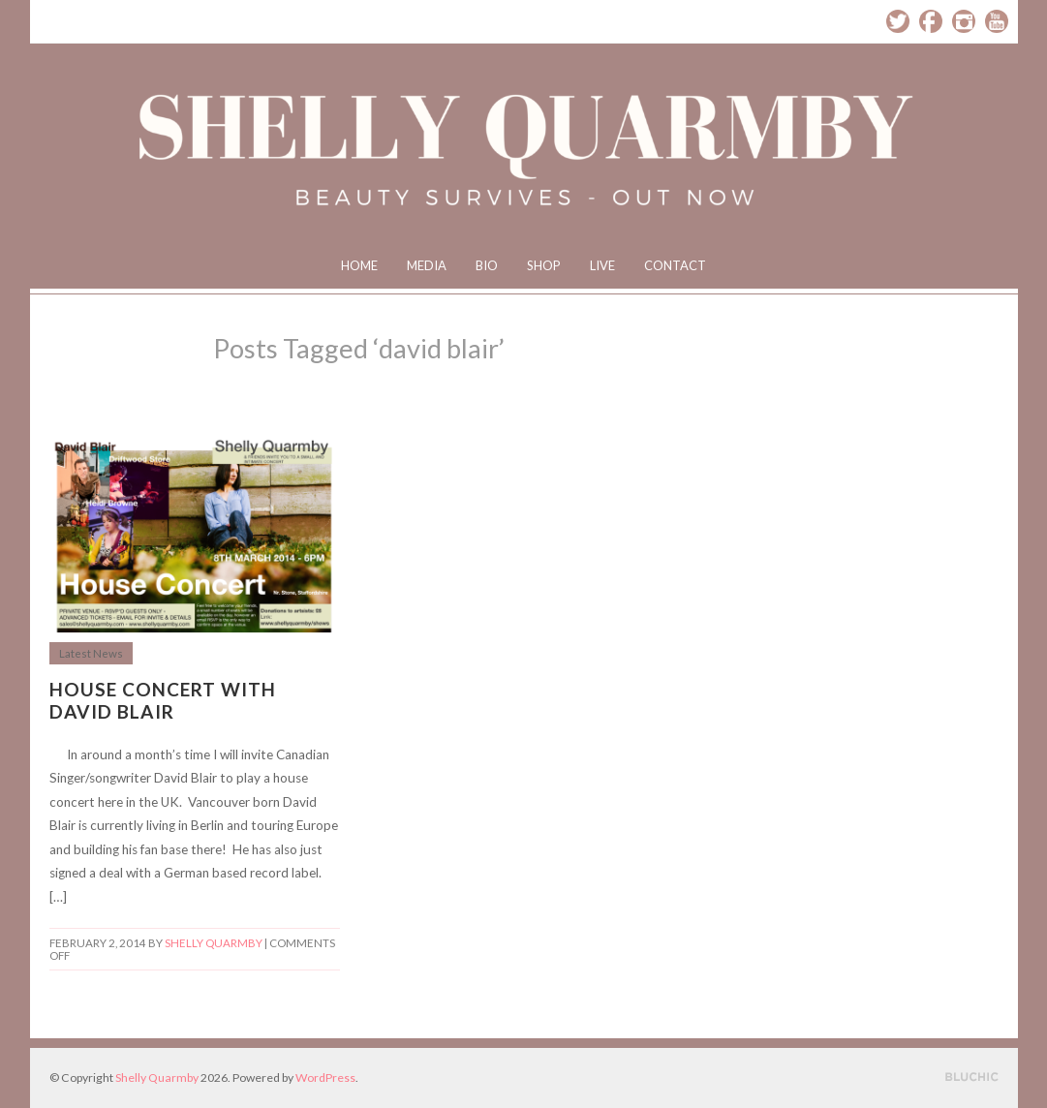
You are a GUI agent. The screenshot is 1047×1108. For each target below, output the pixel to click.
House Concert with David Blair (162, 700)
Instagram (963, 21)
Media (427, 265)
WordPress (325, 1077)
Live (602, 265)
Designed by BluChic (972, 1077)
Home (359, 265)
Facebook (930, 21)
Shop (544, 265)
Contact (675, 265)
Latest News (91, 653)
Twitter (897, 21)
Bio (487, 265)
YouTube (996, 21)
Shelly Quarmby (213, 943)
